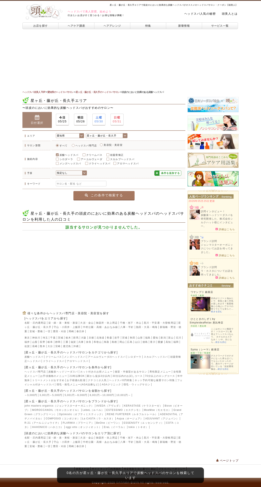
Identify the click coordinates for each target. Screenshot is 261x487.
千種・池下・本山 (131, 322)
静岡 (58, 342)
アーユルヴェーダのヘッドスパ (107, 356)
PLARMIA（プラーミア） (78, 422)
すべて (64, 145)
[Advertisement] (130, 59)
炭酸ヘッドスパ (69, 155)
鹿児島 (67, 346)
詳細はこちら (225, 229)
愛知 (155, 337)
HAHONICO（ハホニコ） (47, 427)
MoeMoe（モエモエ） (157, 410)
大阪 (83, 337)
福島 (147, 337)
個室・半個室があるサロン (131, 371)
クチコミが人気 (97, 380)
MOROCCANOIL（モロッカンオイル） (56, 410)
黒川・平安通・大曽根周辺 (160, 322)
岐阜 (50, 342)
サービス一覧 (220, 25)
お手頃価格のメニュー (53, 376)
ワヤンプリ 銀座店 (202, 292)
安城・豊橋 (36, 331)
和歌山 (98, 342)
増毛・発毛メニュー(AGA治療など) (78, 384)
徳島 (145, 342)
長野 (42, 342)
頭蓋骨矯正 (117, 155)
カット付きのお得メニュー (96, 371)
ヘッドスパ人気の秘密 (200, 13)
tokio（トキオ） (138, 427)
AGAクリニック (111, 384)
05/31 (117, 119)
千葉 (52, 337)
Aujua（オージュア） (130, 418)
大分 (50, 346)
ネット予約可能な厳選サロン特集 (155, 380)
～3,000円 (30, 395)
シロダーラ (66, 159)
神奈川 (36, 337)
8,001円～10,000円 (102, 395)
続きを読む (216, 311)
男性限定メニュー (160, 371)
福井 (27, 342)
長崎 (35, 346)
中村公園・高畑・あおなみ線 (100, 327)
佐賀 (27, 346)
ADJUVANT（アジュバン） (162, 418)
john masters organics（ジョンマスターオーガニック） (59, 405)
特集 (148, 25)
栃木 (68, 337)
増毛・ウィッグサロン (136, 384)
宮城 (124, 337)
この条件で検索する (104, 195)
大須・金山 (87, 322)
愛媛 (160, 342)
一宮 (48, 331)
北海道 (100, 337)
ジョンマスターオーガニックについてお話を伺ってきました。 (217, 248)
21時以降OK (77, 376)
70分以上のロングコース (160, 376)
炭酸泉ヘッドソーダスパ (63, 371)
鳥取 (106, 342)
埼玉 (45, 337)
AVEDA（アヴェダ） (109, 405)
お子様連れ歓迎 (76, 380)
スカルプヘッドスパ (122, 159)
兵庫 (81, 342)
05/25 (62, 119)
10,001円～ (123, 395)
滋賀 (73, 342)
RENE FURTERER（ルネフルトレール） (132, 414)
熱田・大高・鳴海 (147, 327)
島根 (114, 342)
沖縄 (76, 346)
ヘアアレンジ (112, 25)
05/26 (80, 119)
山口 (137, 342)
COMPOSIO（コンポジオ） (63, 418)
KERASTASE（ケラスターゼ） (143, 405)
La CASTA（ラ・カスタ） (98, 418)
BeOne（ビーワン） (108, 422)
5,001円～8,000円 (76, 395)
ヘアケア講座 (76, 25)
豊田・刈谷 (59, 331)
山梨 (35, 342)
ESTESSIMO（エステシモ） (124, 410)
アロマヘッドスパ (128, 163)
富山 (171, 337)
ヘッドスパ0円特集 (120, 380)
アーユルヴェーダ (91, 159)
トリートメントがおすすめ (48, 380)
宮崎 (58, 346)
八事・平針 (127, 327)
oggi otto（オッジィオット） (84, 427)
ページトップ (227, 460)
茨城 (60, 337)
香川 (152, 342)
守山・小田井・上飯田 (67, 327)
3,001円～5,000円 (51, 395)
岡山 (122, 342)
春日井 (80, 331)
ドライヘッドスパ (100, 163)
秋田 (132, 337)
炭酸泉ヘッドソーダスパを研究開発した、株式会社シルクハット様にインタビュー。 (217, 221)
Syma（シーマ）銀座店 (205, 349)
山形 (140, 337)
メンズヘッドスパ (70, 163)
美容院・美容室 (113, 145)
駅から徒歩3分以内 (98, 376)
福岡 (176, 342)
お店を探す (40, 25)
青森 (109, 337)
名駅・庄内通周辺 (35, 322)
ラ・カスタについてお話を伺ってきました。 (217, 272)
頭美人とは (230, 13)
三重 (65, 342)
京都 (91, 337)
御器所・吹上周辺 (107, 322)
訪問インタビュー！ (213, 211)
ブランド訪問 (209, 241)
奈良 (88, 342)
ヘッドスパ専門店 (86, 145)
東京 (27, 337)
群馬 (76, 337)
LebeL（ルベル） (93, 410)
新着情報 (184, 25)
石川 (178, 337)
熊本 (42, 346)
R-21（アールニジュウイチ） (42, 422)
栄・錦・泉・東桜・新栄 (63, 322)
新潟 (163, 337)
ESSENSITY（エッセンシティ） (144, 422)
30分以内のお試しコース (128, 376)
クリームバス (94, 155)
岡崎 (71, 331)
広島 (129, 342)
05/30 (99, 119)
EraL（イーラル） (115, 427)
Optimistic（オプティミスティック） (81, 414)
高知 (168, 342)
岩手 (117, 337)
